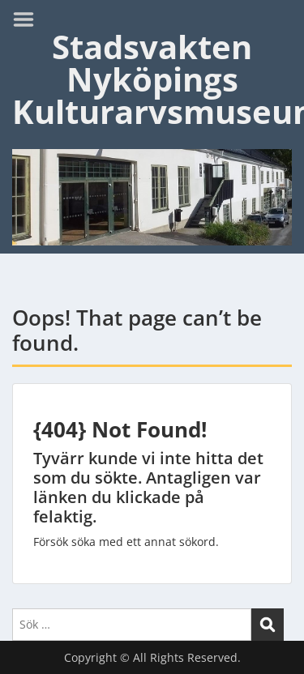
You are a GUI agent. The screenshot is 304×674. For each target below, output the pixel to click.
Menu (29, 19)
